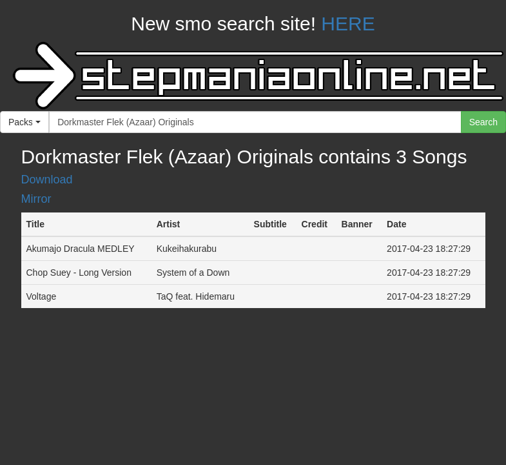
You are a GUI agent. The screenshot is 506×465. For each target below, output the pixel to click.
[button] (24, 122)
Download (47, 179)
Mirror (36, 198)
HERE (348, 23)
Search (483, 122)
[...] (255, 122)
